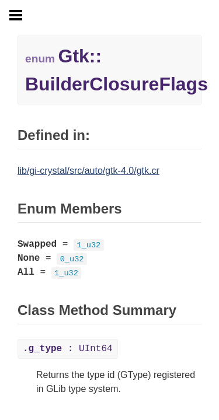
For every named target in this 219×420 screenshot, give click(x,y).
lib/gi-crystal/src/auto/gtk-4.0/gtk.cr (88, 171)
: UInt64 (68, 349)
